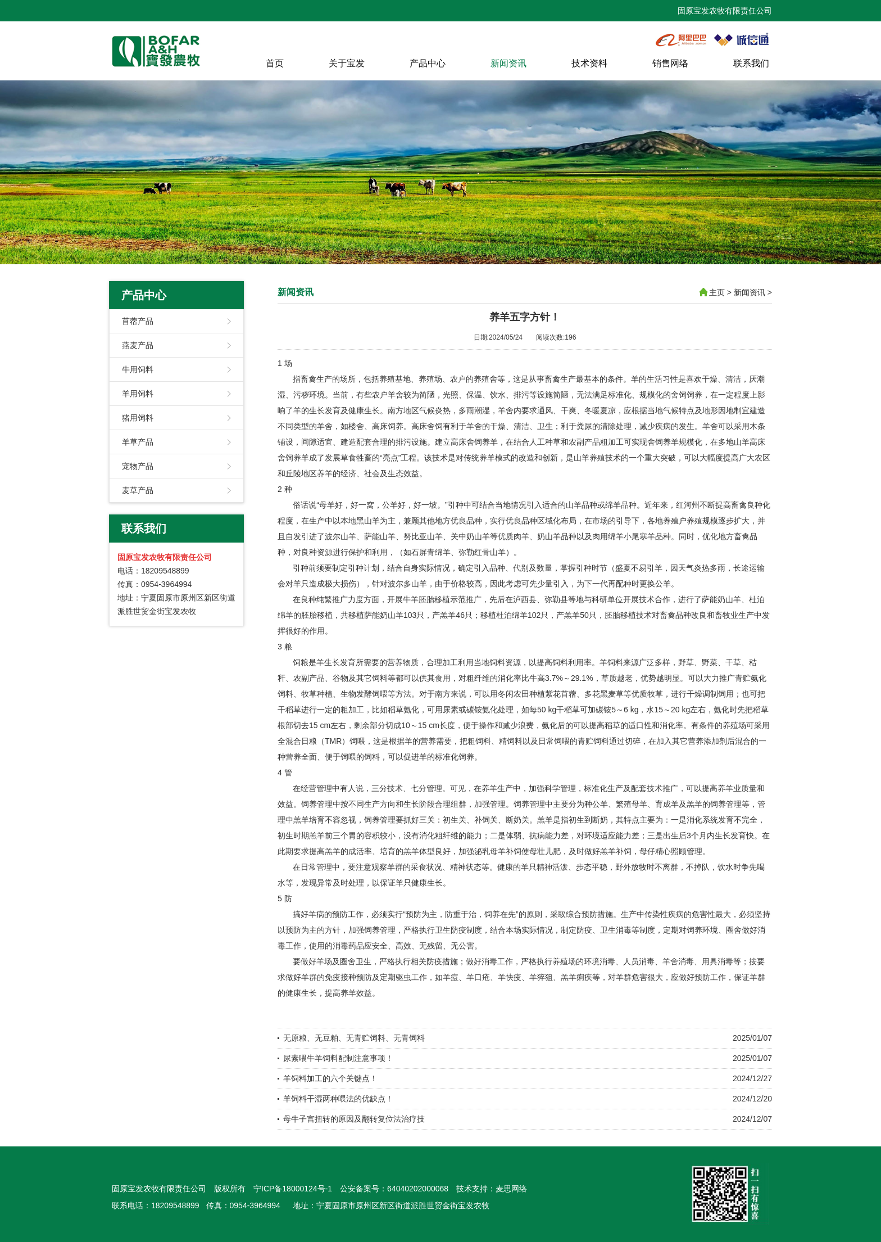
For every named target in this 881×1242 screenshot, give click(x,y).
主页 (717, 292)
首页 (275, 63)
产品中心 (428, 63)
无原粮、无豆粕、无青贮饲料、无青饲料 (354, 1037)
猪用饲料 (137, 417)
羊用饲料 (137, 393)
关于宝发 (347, 63)
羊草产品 (137, 441)
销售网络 (670, 63)
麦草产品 (137, 490)
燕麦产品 (137, 345)
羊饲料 (611, 662)
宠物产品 (137, 466)
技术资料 (589, 63)
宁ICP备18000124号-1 (292, 1188)
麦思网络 (511, 1188)
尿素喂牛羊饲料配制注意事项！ (338, 1058)
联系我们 (751, 63)
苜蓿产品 (137, 321)
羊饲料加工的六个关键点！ (330, 1078)
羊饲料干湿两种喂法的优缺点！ (338, 1098)
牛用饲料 (137, 369)
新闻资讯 (508, 63)
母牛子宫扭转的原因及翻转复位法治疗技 (354, 1118)
